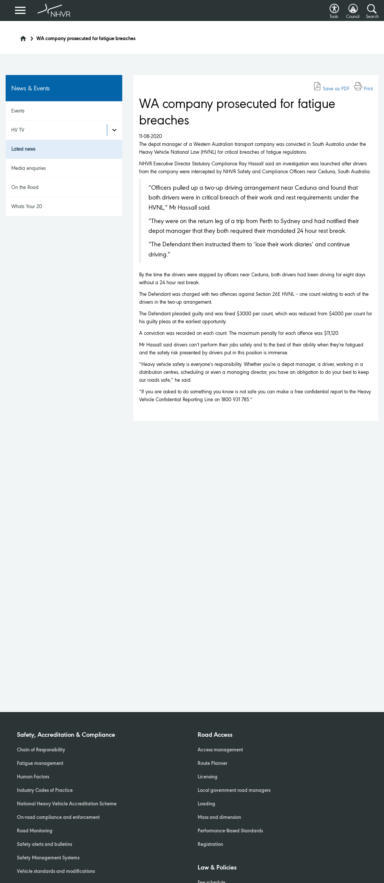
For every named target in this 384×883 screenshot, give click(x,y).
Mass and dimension (219, 817)
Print (363, 88)
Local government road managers (234, 790)
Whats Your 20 (26, 206)
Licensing (208, 777)
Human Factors (33, 777)
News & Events (30, 88)
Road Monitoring (34, 831)
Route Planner (212, 763)
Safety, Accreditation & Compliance (66, 735)
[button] (334, 6)
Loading (206, 804)
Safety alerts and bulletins (44, 844)
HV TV (17, 130)
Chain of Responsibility (41, 750)
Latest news (23, 149)
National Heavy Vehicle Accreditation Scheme (67, 804)
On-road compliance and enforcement (58, 817)
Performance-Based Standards (230, 831)
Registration (210, 844)
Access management (220, 750)
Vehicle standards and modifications (56, 871)
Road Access (215, 735)
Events (17, 111)
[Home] (18, 36)
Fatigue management (40, 763)
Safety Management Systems (48, 858)
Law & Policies (217, 868)
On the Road (25, 187)
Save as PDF (331, 88)
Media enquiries (28, 168)
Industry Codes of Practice (45, 790)
